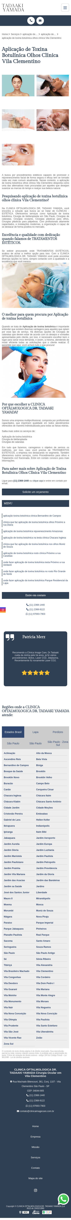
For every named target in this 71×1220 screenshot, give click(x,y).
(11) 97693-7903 (35, 614)
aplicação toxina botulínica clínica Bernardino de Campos (32, 515)
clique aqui (38, 480)
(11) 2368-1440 (21, 480)
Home (35, 1126)
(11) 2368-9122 (35, 609)
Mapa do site (35, 1178)
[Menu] (65, 7)
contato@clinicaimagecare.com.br (35, 1111)
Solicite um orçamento (35, 491)
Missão (35, 1147)
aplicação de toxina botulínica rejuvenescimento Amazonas (33, 531)
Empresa (35, 1136)
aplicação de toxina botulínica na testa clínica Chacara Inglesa (34, 537)
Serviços (35, 1157)
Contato (35, 1167)
